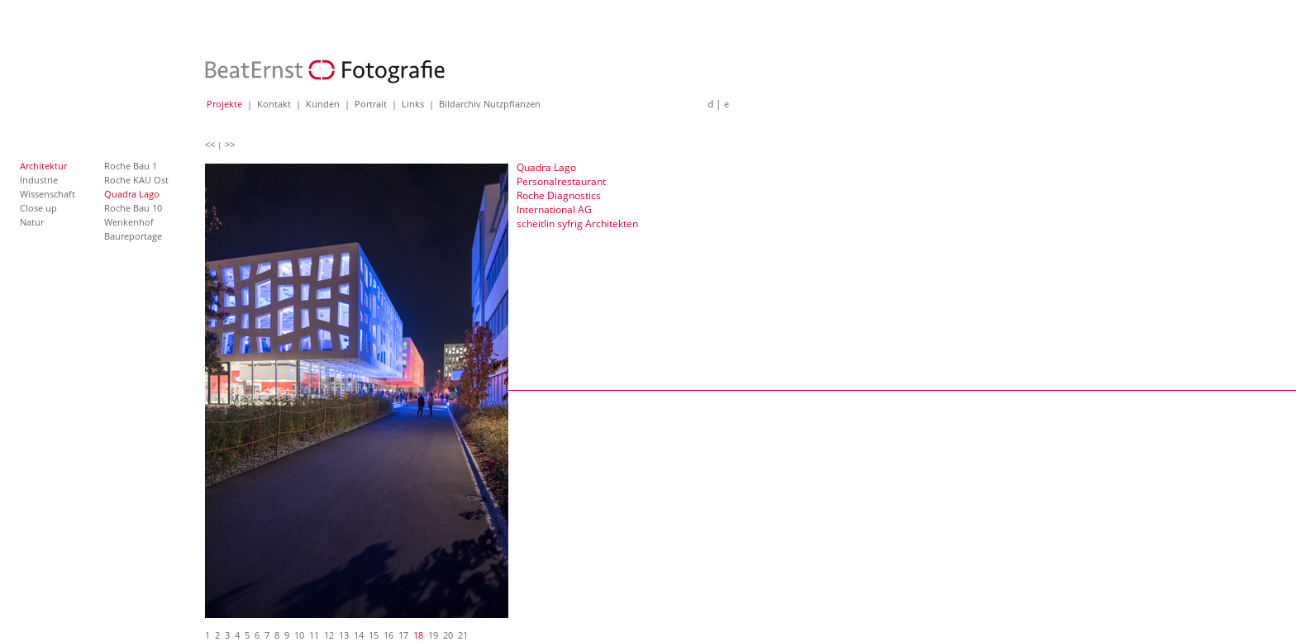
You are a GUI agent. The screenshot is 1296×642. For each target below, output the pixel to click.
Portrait (371, 103)
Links (413, 103)
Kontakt (274, 103)
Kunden (323, 103)
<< (210, 144)
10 (299, 635)
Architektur (43, 165)
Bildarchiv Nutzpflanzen (490, 103)
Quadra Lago (132, 194)
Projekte (224, 103)
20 (448, 635)
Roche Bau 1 (130, 165)
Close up (38, 208)
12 (329, 635)
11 (314, 635)
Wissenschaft (47, 194)
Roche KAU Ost (136, 180)
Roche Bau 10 (133, 208)
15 (374, 635)
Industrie (39, 180)
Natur (32, 222)
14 (359, 635)
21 (463, 635)
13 (344, 635)
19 (433, 635)
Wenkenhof (129, 222)
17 (403, 635)
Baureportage (133, 236)
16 (388, 635)
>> (230, 144)
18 (418, 635)
